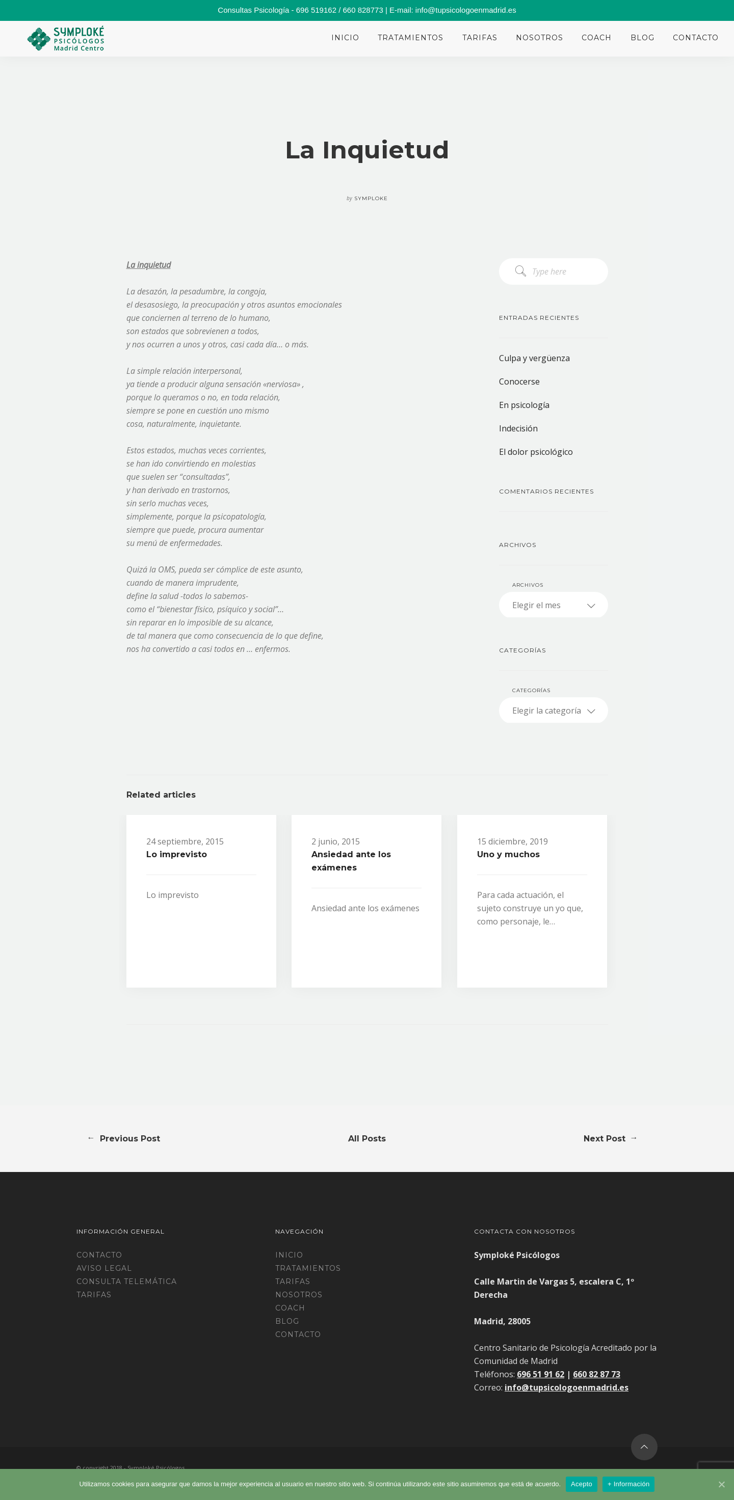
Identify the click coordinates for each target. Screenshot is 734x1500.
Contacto (696, 37)
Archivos (527, 585)
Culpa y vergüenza (534, 358)
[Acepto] (721, 1484)
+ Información (628, 1484)
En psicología (524, 405)
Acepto (581, 1484)
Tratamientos (410, 37)
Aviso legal (104, 1268)
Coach (597, 37)
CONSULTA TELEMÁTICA (126, 1281)
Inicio (345, 37)
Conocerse (519, 381)
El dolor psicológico (536, 451)
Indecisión (518, 428)
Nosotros (539, 37)
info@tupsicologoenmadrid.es (566, 1387)
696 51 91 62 (540, 1374)
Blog (642, 37)
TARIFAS (94, 1294)
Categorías (531, 690)
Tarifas (479, 37)
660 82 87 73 (596, 1374)
